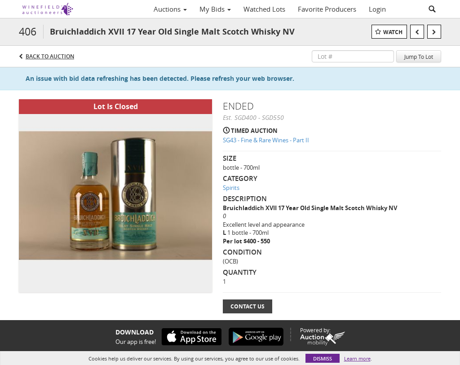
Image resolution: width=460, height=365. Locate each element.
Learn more (357, 358)
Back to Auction (50, 56)
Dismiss (322, 358)
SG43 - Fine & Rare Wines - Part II (266, 140)
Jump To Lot (418, 56)
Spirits (231, 188)
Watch (392, 32)
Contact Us (247, 306)
